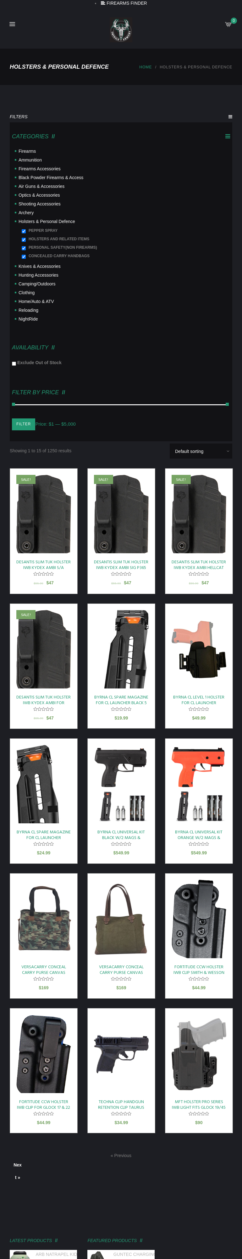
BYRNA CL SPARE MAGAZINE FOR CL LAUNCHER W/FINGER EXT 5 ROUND (44, 838)
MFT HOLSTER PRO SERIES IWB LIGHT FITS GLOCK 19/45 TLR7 (199, 1107)
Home (145, 67)
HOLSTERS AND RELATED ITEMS (59, 239)
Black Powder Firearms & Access (51, 177)
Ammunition (30, 159)
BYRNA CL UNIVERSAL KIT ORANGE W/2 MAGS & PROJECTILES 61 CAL (199, 838)
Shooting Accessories (40, 203)
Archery (26, 212)
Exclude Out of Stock (39, 362)
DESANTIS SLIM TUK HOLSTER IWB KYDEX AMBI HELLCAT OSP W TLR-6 (199, 568)
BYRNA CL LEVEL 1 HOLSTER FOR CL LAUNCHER (198, 700)
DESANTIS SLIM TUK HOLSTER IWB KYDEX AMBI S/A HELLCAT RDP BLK (43, 568)
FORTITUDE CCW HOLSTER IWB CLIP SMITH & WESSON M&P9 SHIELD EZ (198, 973)
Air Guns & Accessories (41, 186)
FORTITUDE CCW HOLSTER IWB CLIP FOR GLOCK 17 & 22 (43, 1104)
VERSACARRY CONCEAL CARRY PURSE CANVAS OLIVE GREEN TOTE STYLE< (121, 973)
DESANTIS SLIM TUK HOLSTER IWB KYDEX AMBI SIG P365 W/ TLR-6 (121, 568)
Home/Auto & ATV (36, 301)
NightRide (28, 318)
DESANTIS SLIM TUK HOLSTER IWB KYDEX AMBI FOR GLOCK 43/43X (43, 703)
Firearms (27, 151)
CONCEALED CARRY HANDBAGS (59, 256)
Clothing (27, 292)
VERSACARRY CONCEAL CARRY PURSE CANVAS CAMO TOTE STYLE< (43, 973)
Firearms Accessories (40, 168)
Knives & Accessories (40, 266)
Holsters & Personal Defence (47, 221)
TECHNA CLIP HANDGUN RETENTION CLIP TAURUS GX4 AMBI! (121, 1107)
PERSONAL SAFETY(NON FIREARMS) (63, 247)
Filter (23, 424)
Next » (18, 1166)
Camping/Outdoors (37, 283)
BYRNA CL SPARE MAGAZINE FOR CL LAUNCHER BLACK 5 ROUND (121, 703)
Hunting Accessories (38, 275)
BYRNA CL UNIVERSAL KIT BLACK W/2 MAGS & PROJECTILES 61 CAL (121, 838)
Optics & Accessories (39, 195)
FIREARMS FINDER (124, 3)
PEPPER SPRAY (43, 230)
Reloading (28, 310)
